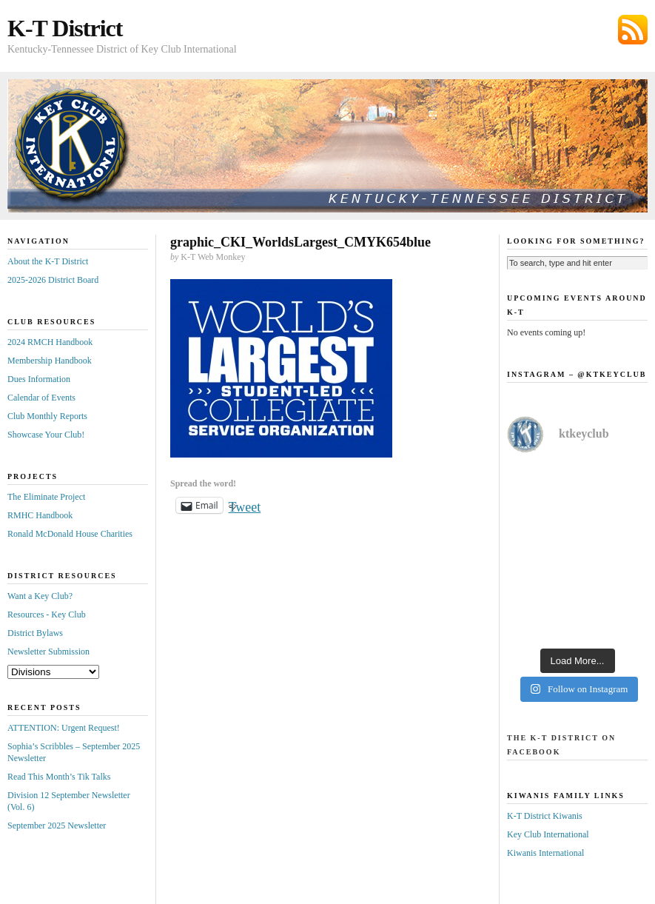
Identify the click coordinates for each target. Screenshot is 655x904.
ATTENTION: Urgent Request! (63, 728)
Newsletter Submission (48, 651)
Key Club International (548, 834)
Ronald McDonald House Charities (69, 534)
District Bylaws (35, 633)
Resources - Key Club (46, 614)
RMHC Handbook (40, 515)
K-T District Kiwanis (544, 816)
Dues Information (38, 379)
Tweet (245, 505)
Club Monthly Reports (47, 416)
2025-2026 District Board (52, 280)
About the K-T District (47, 261)
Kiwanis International (545, 853)
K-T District (64, 28)
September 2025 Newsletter (56, 825)
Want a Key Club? (40, 596)
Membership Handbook (49, 360)
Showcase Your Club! (45, 434)
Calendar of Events (41, 397)
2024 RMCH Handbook (50, 342)
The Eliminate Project (46, 497)
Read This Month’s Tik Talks (58, 776)
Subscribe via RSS (633, 29)
